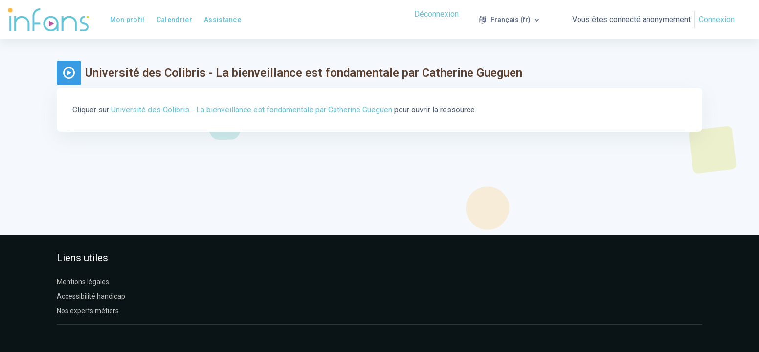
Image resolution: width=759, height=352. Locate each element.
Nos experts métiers (88, 311)
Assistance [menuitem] (222, 19)
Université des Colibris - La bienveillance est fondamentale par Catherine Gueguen (251, 109)
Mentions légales (83, 282)
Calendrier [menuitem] (174, 19)
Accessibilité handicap (91, 296)
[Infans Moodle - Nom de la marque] (48, 19)
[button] (509, 19)
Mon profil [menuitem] (127, 19)
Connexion (717, 19)
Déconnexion (436, 14)
